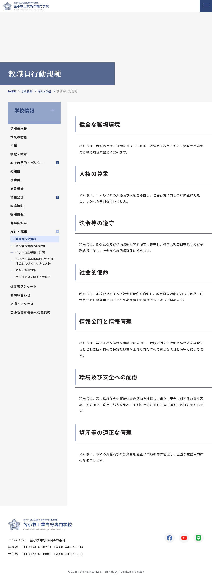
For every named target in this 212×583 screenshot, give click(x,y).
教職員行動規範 (26, 239)
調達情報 (17, 206)
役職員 (15, 180)
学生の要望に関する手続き (33, 277)
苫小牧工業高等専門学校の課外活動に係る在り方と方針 (35, 261)
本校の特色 (18, 137)
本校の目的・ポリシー (27, 162)
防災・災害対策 (26, 270)
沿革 (13, 145)
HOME (12, 91)
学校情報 (28, 91)
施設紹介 (17, 188)
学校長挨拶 (18, 128)
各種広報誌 (18, 223)
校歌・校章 (18, 154)
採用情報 (17, 214)
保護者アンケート (23, 286)
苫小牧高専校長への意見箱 (30, 312)
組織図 (15, 171)
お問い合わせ (20, 295)
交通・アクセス (22, 303)
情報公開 (17, 197)
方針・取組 (46, 91)
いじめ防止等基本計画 (30, 252)
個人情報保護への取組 (30, 246)
